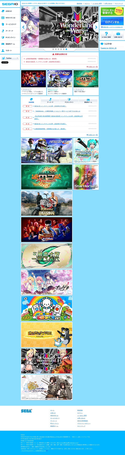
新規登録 (79, 3)
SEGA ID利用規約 (82, 421)
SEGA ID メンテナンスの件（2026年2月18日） (50, 106)
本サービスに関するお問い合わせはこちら (67, 442)
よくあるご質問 (97, 3)
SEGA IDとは (54, 415)
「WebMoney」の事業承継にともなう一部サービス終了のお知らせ (57, 111)
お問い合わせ (108, 3)
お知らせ (53, 413)
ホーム (52, 410)
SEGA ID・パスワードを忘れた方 (113, 27)
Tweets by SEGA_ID (108, 48)
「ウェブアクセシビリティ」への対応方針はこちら (33, 450)
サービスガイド (55, 418)
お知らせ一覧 (93, 67)
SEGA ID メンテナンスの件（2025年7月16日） (50, 124)
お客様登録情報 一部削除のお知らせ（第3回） (42, 59)
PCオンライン (54, 423)
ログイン (87, 3)
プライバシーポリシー (83, 423)
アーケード (53, 421)
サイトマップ (119, 3)
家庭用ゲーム (54, 426)
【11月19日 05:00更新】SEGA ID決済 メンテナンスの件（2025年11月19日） (58, 117)
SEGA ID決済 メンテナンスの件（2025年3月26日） (43, 62)
